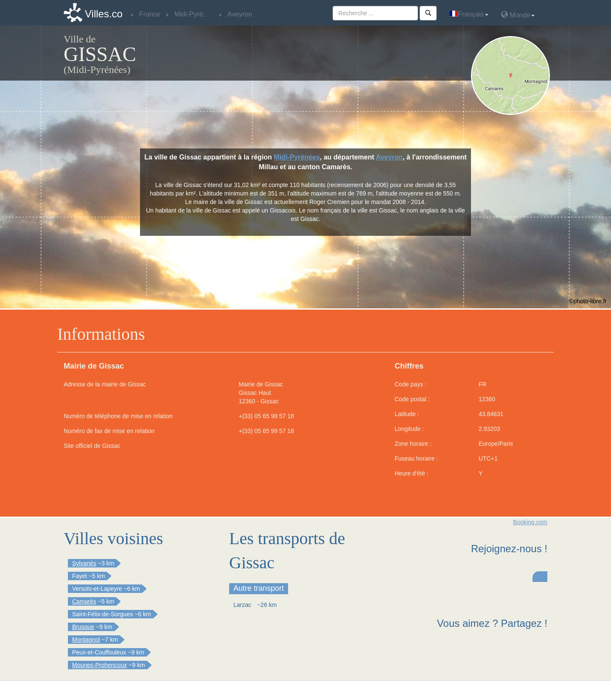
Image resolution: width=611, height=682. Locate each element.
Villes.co (104, 14)
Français (468, 14)
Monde (518, 15)
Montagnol (86, 639)
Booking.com (530, 522)
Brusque (83, 626)
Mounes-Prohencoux (99, 665)
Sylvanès (84, 563)
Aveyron (389, 157)
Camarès (84, 601)
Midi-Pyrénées (297, 157)
